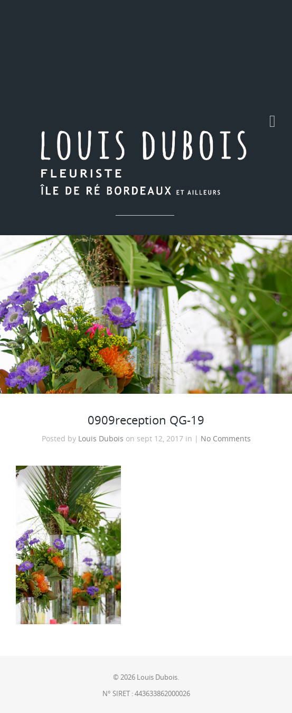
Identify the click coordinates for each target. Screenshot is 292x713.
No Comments (226, 438)
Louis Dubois (101, 438)
